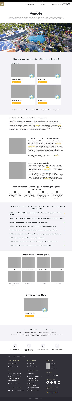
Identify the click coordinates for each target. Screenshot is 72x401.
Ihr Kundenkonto (30, 375)
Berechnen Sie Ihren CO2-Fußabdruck (34, 376)
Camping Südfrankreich (12, 363)
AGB (28, 382)
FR (54, 375)
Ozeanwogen (17, 120)
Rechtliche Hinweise (31, 383)
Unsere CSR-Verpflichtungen (13, 380)
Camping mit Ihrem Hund (13, 366)
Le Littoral (40, 100)
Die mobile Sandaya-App (32, 378)
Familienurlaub (58, 143)
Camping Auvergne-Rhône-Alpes (33, 365)
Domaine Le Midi (16, 79)
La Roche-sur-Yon (47, 178)
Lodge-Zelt (37, 125)
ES (52, 375)
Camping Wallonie (30, 363)
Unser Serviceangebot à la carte (14, 383)
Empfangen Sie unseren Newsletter (14, 373)
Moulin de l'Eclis (28, 313)
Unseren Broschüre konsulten (13, 375)
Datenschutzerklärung (31, 385)
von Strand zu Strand (12, 122)
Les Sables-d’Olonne (31, 146)
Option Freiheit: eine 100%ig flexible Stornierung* (36, 1)
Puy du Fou (56, 155)
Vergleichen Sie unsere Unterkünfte (14, 376)
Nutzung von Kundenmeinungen (33, 387)
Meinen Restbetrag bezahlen (32, 380)
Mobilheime (23, 128)
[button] (37, 213)
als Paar (47, 166)
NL (48, 375)
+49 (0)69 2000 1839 (20, 390)
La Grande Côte (15, 100)
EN (50, 375)
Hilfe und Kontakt (30, 373)
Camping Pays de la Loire (32, 366)
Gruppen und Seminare (12, 382)
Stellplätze (59, 125)
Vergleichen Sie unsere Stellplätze (14, 378)
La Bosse (40, 79)
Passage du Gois (47, 169)
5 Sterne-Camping (11, 365)
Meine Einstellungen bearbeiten (33, 390)
